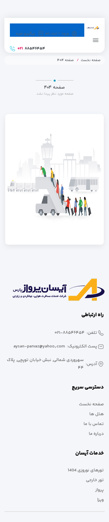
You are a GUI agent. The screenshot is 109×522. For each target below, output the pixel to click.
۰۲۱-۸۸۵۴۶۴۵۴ (70, 332)
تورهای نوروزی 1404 (86, 470)
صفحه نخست (91, 60)
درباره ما (96, 434)
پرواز (99, 490)
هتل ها (96, 414)
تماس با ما (93, 424)
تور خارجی (95, 480)
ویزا (100, 500)
